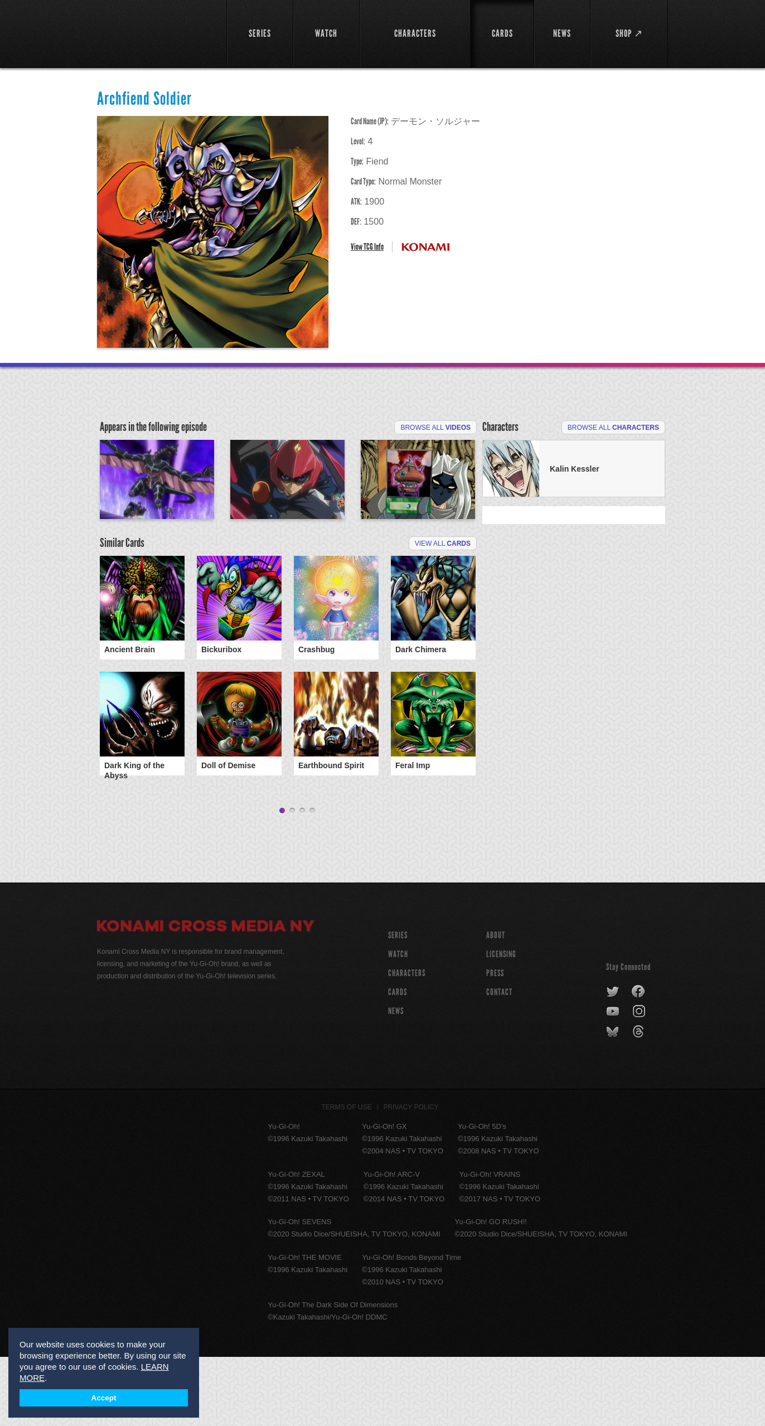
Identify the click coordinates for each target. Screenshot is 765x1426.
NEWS (396, 1080)
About (495, 1004)
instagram (640, 1081)
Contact (499, 1061)
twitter (613, 1061)
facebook (639, 1061)
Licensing (501, 1023)
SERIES (398, 1004)
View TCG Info (367, 246)
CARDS (397, 1061)
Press (495, 1042)
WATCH (398, 1023)
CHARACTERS (406, 1042)
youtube (614, 1081)
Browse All (435, 427)
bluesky (614, 1101)
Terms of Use (347, 1176)
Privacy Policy (411, 1176)
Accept (103, 1398)
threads (640, 1101)
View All (443, 616)
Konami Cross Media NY (205, 997)
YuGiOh (155, 32)
